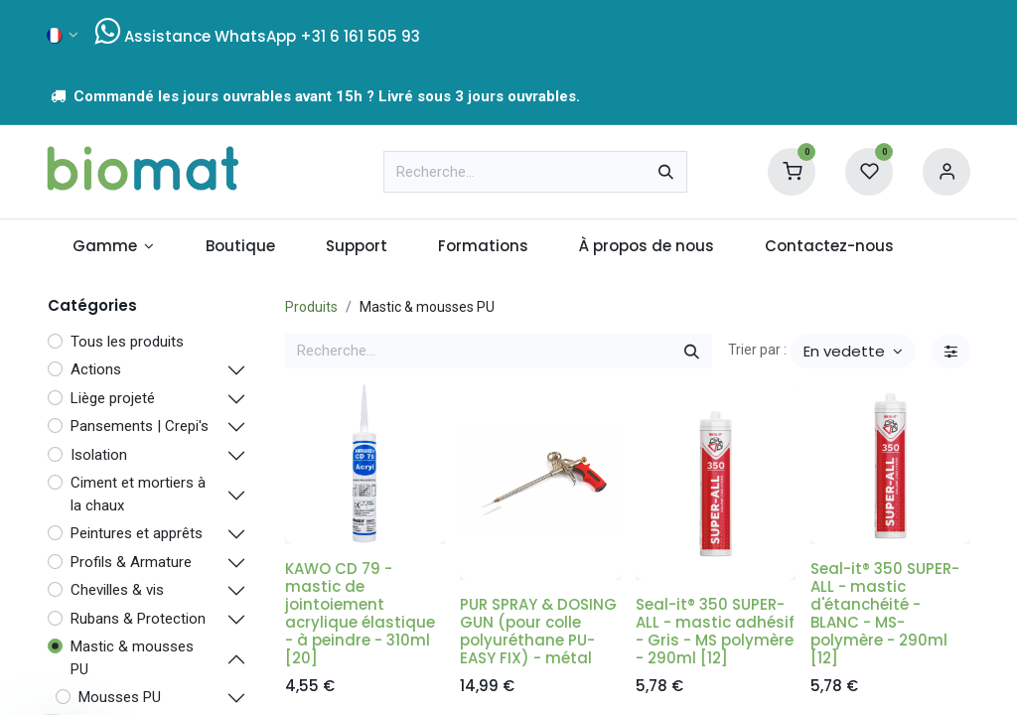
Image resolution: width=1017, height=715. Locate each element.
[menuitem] (113, 246)
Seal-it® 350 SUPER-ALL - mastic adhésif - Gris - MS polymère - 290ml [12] (715, 631)
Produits (311, 307)
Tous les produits (127, 342)
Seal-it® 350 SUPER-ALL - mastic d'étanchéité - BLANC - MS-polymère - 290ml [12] (884, 613)
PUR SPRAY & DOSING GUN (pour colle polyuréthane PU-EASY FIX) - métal (538, 631)
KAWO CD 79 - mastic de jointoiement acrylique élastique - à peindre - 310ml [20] (360, 613)
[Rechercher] (666, 172)
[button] (853, 351)
